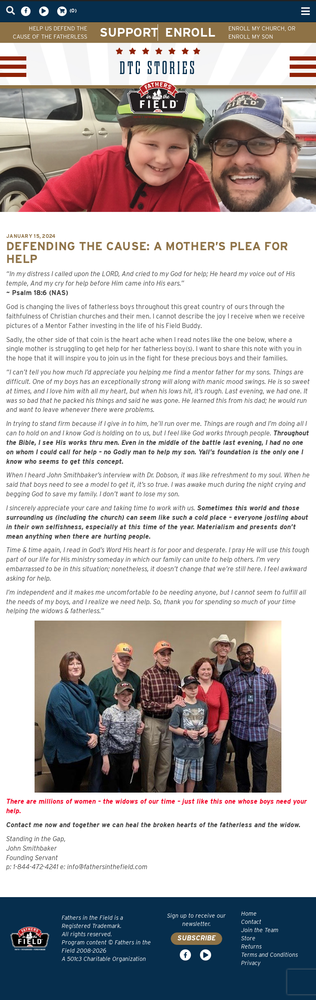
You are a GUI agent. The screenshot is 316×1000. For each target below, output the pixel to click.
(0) (66, 11)
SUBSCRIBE (196, 938)
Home (249, 913)
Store (248, 938)
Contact (251, 922)
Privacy (250, 963)
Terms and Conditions (269, 954)
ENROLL (190, 32)
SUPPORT (129, 32)
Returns (251, 946)
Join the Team (260, 930)
